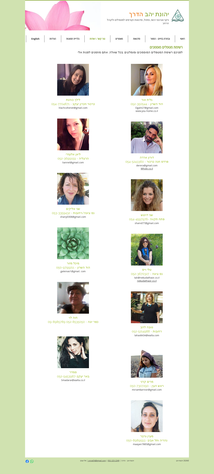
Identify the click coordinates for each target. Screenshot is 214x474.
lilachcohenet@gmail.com (73, 107)
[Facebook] (27, 461)
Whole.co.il (147, 168)
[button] (63, 15)
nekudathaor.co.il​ (147, 280)
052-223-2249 (113, 460)
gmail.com (80, 216)
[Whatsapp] (32, 461)
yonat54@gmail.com (97, 460)
